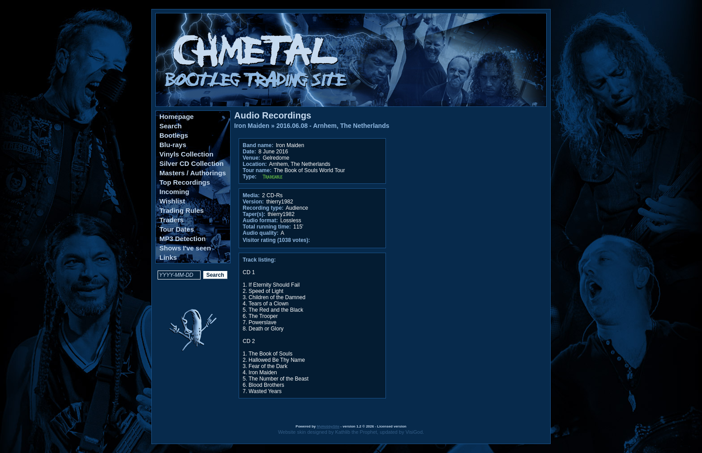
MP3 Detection (182, 238)
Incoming (174, 191)
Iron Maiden (252, 125)
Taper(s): (254, 214)
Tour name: (257, 170)
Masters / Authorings (192, 173)
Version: (253, 202)
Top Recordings (184, 182)
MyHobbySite (328, 426)
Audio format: (260, 220)
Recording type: (263, 208)
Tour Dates (176, 229)
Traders (171, 220)
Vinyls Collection (186, 154)
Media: (251, 195)
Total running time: (267, 227)
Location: (255, 164)
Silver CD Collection (191, 163)
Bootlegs (173, 135)
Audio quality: (260, 233)
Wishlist (172, 201)
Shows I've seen (185, 248)
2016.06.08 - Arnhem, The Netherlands (332, 125)
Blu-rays (172, 144)
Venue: (251, 158)
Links (168, 257)
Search (170, 126)
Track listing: (259, 260)
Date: (249, 151)
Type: (250, 177)
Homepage (176, 116)
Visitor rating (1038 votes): (276, 240)
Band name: (258, 145)
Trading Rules (181, 210)
